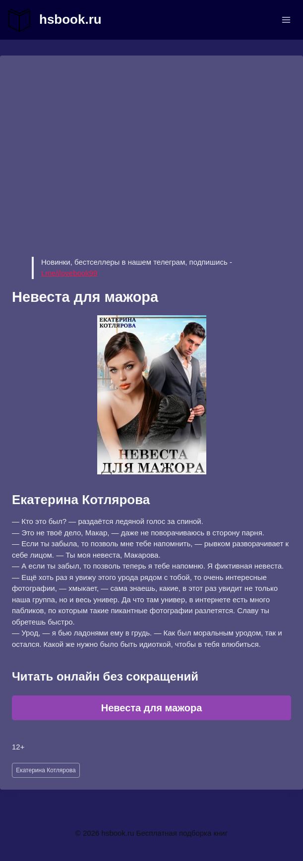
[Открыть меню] (286, 19)
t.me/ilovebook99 (69, 273)
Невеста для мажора (151, 707)
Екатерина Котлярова (45, 770)
